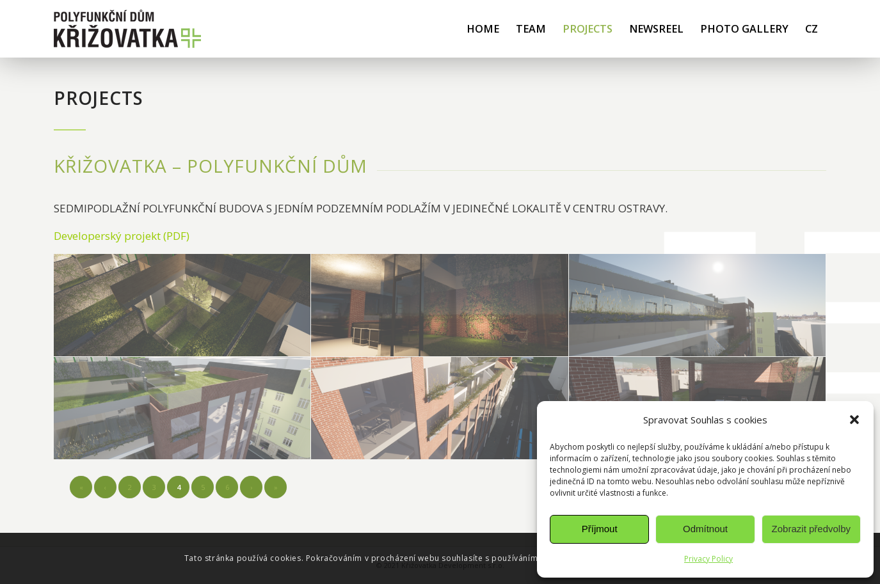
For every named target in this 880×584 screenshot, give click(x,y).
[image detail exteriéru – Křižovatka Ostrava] (697, 305)
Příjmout (600, 528)
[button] (854, 419)
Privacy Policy (708, 558)
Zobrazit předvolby (811, 528)
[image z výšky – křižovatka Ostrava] (182, 408)
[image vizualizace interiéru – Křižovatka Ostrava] (182, 305)
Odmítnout (705, 528)
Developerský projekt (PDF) (121, 235)
